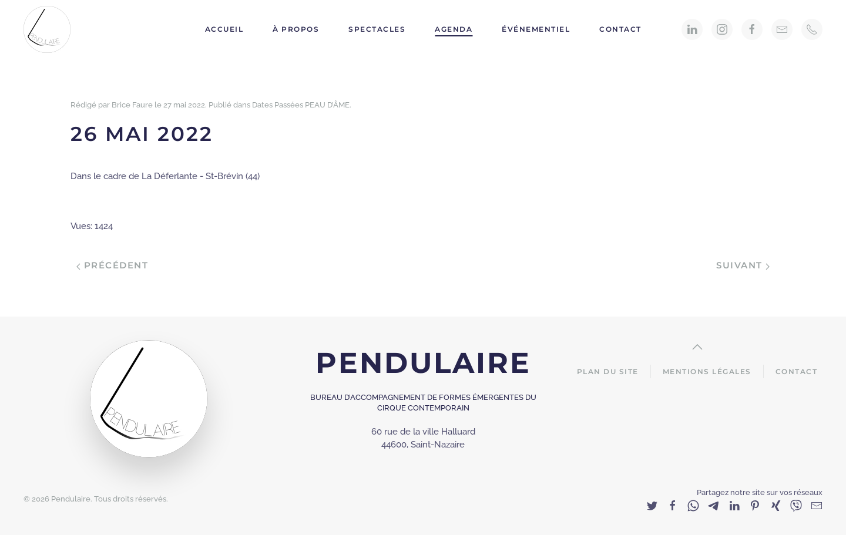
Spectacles (376, 29)
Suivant (743, 265)
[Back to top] (697, 347)
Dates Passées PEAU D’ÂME (301, 104)
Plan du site (608, 371)
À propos (296, 29)
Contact (620, 29)
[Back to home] (48, 29)
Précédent (112, 265)
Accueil (224, 29)
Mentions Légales (707, 371)
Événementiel (536, 29)
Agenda (453, 29)
